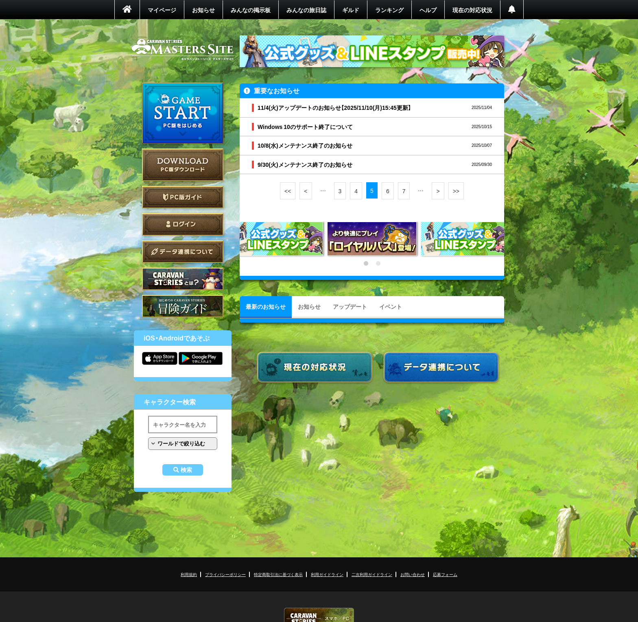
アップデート (350, 306)
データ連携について (182, 251)
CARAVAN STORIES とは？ (182, 279)
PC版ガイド (182, 197)
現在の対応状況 (472, 10)
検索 (186, 470)
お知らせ (203, 10)
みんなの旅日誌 (306, 10)
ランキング (389, 10)
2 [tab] (378, 264)
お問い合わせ (412, 574)
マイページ (162, 10)
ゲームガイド (182, 306)
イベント (390, 306)
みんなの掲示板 (251, 10)
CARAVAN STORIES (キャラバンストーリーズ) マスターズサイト (183, 49)
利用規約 (189, 574)
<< (287, 191)
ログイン (182, 224)
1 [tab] (366, 264)
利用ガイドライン (327, 574)
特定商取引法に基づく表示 (278, 574)
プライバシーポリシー (225, 574)
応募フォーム (445, 574)
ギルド (350, 10)
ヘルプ (428, 10)
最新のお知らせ (266, 306)
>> (456, 191)
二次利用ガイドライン (372, 574)
